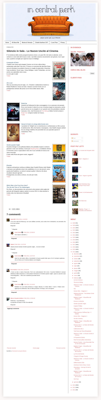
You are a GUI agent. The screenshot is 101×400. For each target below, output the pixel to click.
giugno (76, 268)
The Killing (45, 111)
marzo (76, 275)
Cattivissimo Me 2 (78, 328)
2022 (74, 232)
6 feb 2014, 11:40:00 (21, 219)
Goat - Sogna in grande (85, 175)
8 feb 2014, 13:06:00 (29, 232)
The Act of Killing (78, 282)
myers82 (13, 219)
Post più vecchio (60, 348)
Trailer (8, 76)
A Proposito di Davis (79, 337)
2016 (74, 247)
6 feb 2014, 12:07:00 (20, 244)
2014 (74, 251)
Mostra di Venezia (27, 42)
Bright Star (24, 113)
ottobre (76, 258)
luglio (75, 266)
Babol (12, 244)
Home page (36, 348)
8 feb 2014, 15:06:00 (29, 298)
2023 (74, 230)
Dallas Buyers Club (79, 362)
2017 (74, 244)
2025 (74, 225)
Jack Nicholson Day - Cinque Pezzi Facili (85, 184)
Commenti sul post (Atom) (19, 351)
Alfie (80, 167)
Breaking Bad (35, 148)
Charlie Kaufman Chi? (41, 42)
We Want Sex (82, 200)
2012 (74, 387)
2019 (74, 239)
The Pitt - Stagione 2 (77, 52)
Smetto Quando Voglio (80, 303)
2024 (74, 227)
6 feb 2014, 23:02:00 (23, 269)
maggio (76, 270)
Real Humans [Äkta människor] (82, 339)
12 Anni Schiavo (78, 280)
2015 (74, 249)
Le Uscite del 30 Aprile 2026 (86, 150)
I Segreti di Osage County (81, 356)
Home (7, 42)
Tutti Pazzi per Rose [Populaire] (82, 331)
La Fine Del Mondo (79, 354)
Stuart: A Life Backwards (85, 192)
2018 (74, 242)
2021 (74, 235)
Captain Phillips (78, 306)
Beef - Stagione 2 (84, 159)
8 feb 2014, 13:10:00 (29, 284)
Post (73, 138)
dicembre (76, 254)
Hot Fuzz (76, 379)
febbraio (76, 278)
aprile (75, 273)
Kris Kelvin (14, 269)
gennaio (76, 382)
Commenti (75, 141)
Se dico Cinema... (78, 318)
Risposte (14, 229)
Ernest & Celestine (79, 301)
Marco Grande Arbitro (17, 298)
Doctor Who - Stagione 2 (80, 291)
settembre (77, 261)
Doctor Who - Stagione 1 (80, 316)
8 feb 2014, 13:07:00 (29, 255)
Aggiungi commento (13, 308)
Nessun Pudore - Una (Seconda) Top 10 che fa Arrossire (84, 342)
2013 (74, 385)
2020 (74, 237)
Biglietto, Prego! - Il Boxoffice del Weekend (85, 209)
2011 (74, 389)
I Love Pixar (54, 42)
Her (75, 288)
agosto (76, 263)
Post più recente (11, 348)
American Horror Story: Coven (82, 365)
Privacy (63, 42)
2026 (74, 223)
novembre (77, 256)
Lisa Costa (18, 232)
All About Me (15, 42)
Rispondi (13, 225)
